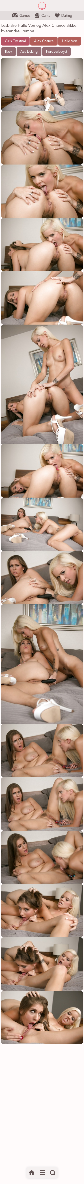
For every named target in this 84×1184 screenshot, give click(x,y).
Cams (42, 15)
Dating (63, 15)
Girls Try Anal (15, 41)
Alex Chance (44, 41)
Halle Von (69, 41)
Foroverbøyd (56, 52)
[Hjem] (31, 1172)
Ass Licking (29, 52)
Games (21, 15)
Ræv (8, 52)
